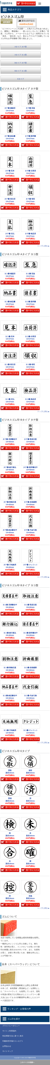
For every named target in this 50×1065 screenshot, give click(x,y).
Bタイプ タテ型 (21, 63)
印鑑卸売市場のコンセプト (12, 1041)
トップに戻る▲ (43, 246)
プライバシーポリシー (11, 1026)
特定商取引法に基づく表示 (12, 1036)
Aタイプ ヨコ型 (21, 55)
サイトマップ (7, 1051)
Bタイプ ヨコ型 (21, 71)
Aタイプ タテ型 (21, 47)
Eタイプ (20, 79)
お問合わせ (6, 1046)
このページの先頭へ (27, 1062)
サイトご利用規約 (9, 1031)
